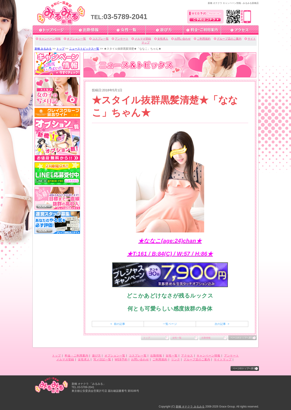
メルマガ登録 (143, 38)
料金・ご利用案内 (76, 355)
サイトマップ (223, 359)
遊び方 (96, 355)
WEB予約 (121, 359)
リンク (175, 359)
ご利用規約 (204, 38)
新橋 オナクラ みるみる (190, 406)
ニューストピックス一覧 (84, 48)
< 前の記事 (117, 324)
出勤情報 (206, 337)
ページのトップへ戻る (242, 337)
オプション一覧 (76, 38)
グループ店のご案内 (229, 38)
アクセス (187, 355)
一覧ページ (170, 324)
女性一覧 (176, 337)
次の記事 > (222, 324)
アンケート (121, 38)
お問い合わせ (182, 38)
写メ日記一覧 (102, 359)
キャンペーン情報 (50, 38)
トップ (60, 48)
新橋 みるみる (43, 48)
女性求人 (162, 38)
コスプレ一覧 (100, 38)
